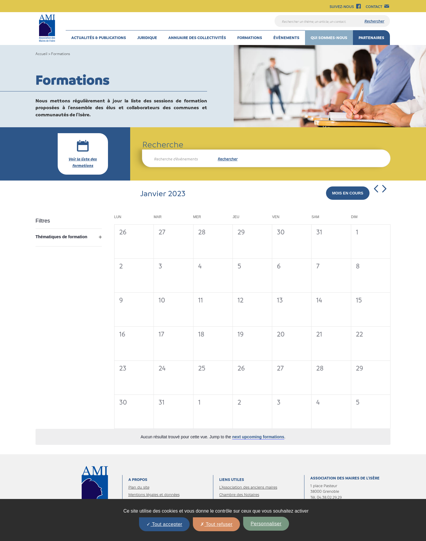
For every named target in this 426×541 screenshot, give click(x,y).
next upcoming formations (258, 436)
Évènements (286, 37)
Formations (249, 37)
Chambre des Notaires (239, 494)
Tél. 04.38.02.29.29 (326, 497)
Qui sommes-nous (329, 37)
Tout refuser (216, 524)
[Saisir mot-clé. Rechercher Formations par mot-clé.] (177, 159)
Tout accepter (164, 524)
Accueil (41, 53)
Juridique (147, 37)
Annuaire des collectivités (197, 37)
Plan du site (138, 487)
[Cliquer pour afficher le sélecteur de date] (162, 193)
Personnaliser (266, 523)
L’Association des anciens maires (248, 487)
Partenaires (371, 37)
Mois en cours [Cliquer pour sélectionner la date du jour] (347, 193)
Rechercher (228, 158)
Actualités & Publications (98, 37)
